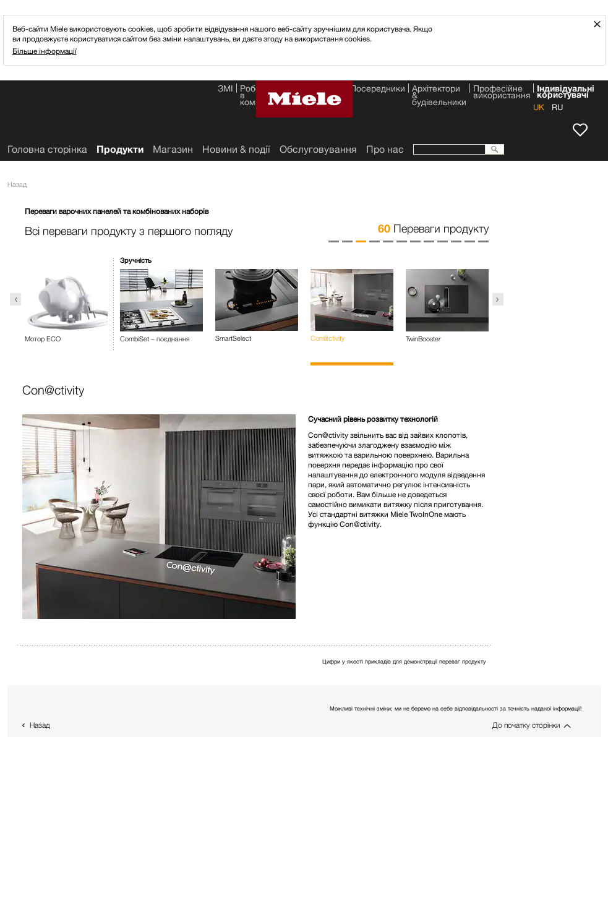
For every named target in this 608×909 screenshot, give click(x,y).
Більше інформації (44, 51)
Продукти (119, 149)
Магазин (173, 149)
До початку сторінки (526, 725)
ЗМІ (225, 89)
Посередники (377, 89)
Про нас (385, 149)
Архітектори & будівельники (439, 90)
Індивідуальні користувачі (565, 90)
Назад (40, 725)
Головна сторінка (47, 149)
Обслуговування (318, 149)
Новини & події (236, 149)
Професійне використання (501, 90)
